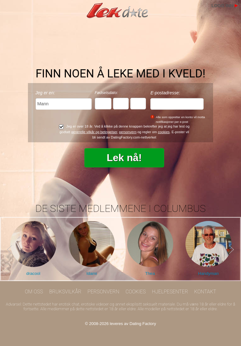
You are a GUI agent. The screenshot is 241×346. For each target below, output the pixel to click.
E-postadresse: (165, 92)
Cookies (136, 292)
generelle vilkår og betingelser (94, 132)
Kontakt (205, 292)
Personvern (103, 292)
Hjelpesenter (170, 292)
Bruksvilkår (65, 292)
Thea (150, 273)
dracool (33, 273)
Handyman (208, 273)
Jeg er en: (45, 92)
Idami (91, 273)
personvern (127, 132)
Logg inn (222, 5)
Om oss (34, 292)
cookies (164, 132)
